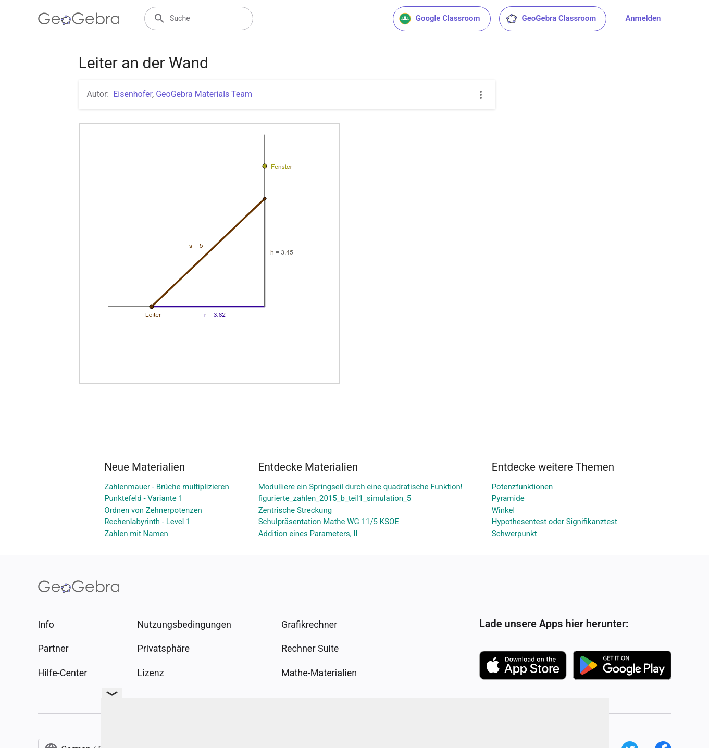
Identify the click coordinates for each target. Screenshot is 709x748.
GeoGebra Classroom (550, 18)
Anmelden (643, 18)
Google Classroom (439, 18)
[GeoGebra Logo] (79, 18)
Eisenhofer (132, 94)
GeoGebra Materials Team (204, 94)
